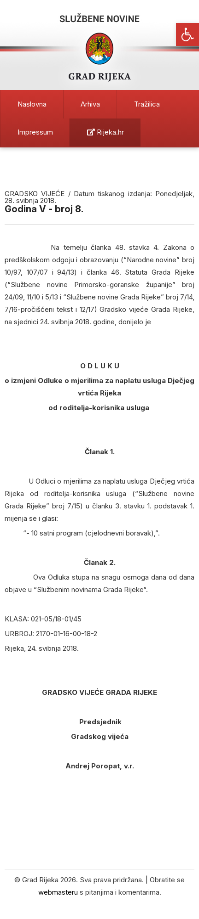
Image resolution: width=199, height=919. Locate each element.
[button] (187, 34)
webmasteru (58, 892)
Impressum (35, 132)
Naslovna (32, 104)
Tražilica (147, 104)
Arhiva (90, 104)
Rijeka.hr (105, 132)
